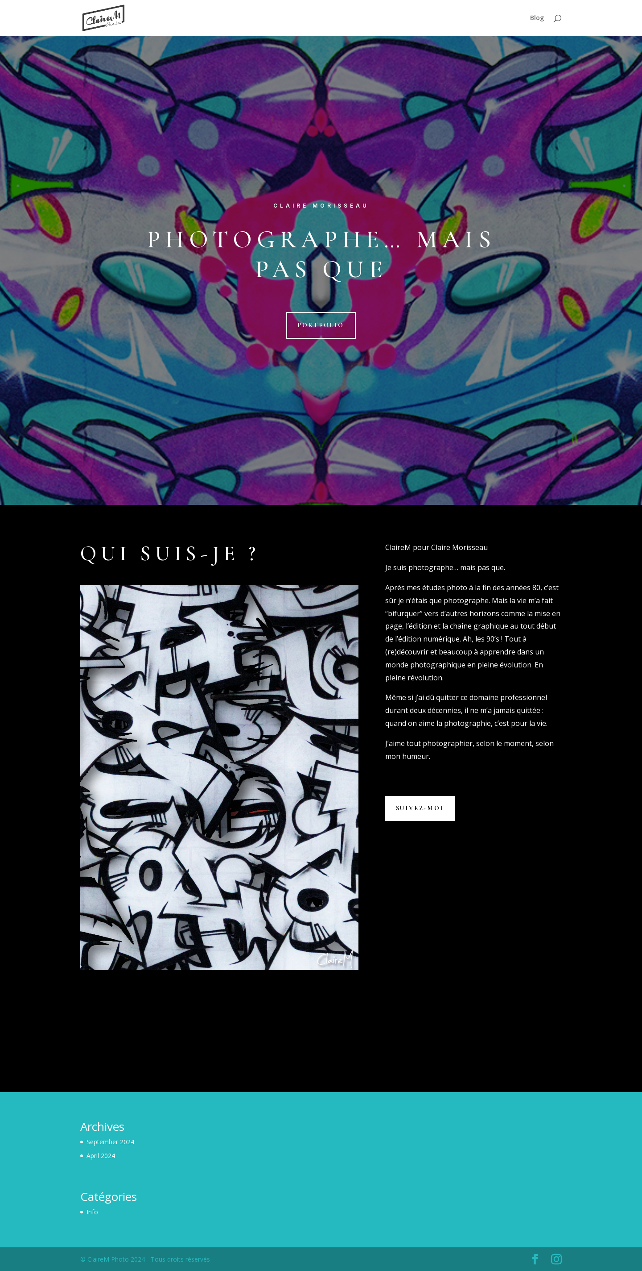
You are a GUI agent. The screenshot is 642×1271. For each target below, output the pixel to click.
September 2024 (110, 1142)
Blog (537, 18)
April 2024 (100, 1155)
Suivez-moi (420, 808)
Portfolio (321, 325)
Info (92, 1212)
